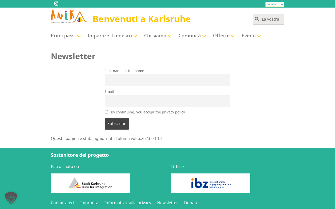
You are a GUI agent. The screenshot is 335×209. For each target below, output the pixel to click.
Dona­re (191, 203)
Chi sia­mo (155, 35)
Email (109, 91)
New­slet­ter (167, 203)
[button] (11, 198)
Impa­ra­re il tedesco (110, 35)
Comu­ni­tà (190, 35)
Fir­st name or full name (124, 71)
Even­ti (249, 35)
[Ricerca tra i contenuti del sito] (268, 19)
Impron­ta (89, 203)
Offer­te (221, 35)
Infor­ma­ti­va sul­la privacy (127, 203)
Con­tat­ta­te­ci (62, 203)
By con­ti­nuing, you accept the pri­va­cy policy (145, 112)
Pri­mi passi (63, 35)
